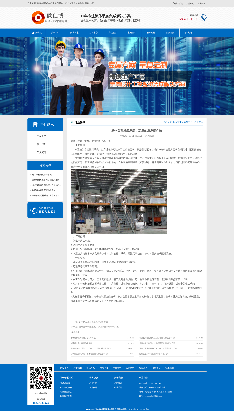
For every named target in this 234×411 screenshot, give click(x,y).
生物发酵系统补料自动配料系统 (45, 180)
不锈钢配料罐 (66, 378)
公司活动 (118, 383)
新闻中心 (93, 33)
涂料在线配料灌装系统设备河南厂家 (153, 354)
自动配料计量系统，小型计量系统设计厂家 (99, 327)
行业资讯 (41, 144)
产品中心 (190, 3)
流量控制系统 (66, 396)
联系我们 (189, 33)
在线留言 (201, 3)
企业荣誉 (118, 387)
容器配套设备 (66, 392)
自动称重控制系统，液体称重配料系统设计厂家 (89, 354)
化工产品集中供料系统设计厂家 (93, 322)
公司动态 (41, 136)
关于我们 (179, 3)
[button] (17, 76)
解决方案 (74, 33)
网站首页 (39, 33)
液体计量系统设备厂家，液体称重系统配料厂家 (158, 348)
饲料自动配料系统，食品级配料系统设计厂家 (46, 195)
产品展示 (112, 33)
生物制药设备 (66, 387)
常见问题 (41, 152)
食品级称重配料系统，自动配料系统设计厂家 (46, 185)
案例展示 (132, 33)
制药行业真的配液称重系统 (44, 190)
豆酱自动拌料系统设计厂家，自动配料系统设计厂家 (91, 348)
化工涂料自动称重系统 (42, 174)
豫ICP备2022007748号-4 (139, 409)
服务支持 (151, 33)
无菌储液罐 (65, 383)
